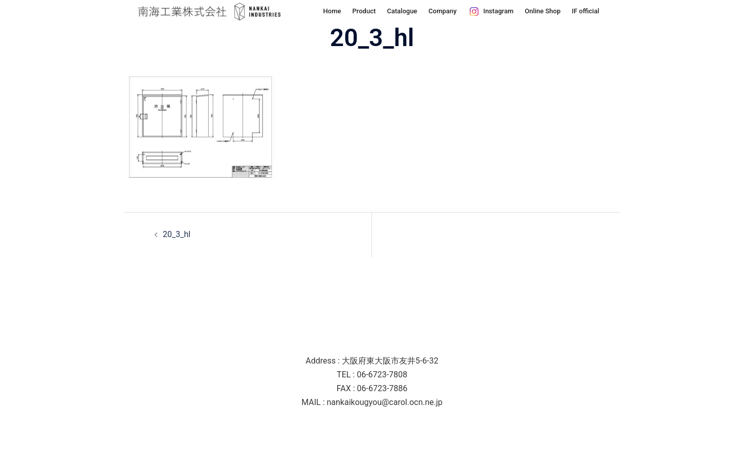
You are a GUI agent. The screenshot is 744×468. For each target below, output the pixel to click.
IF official (586, 11)
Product (364, 11)
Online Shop (542, 11)
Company (442, 11)
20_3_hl (176, 234)
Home (332, 11)
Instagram (498, 11)
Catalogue (402, 11)
